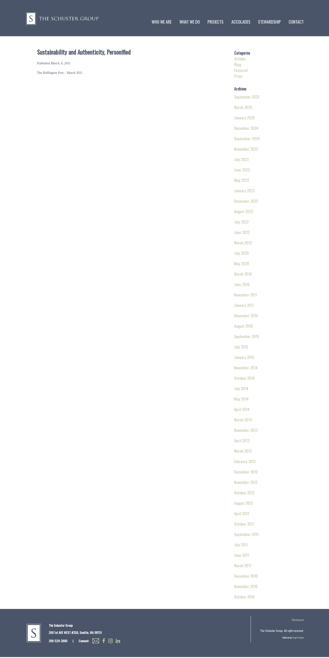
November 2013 (245, 431)
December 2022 (246, 202)
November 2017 (245, 296)
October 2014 (244, 379)
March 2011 (242, 566)
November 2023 (246, 150)
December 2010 (246, 577)
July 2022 (241, 223)
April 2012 (241, 514)
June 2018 (241, 285)
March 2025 (243, 108)
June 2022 (242, 233)
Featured (241, 71)
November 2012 (245, 483)
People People (298, 638)
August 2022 (243, 212)
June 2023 (242, 171)
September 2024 (247, 139)
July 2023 (241, 160)
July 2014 (241, 389)
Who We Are (162, 22)
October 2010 (244, 598)
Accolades (240, 22)
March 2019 (243, 275)
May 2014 (241, 400)
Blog (237, 65)
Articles (240, 59)
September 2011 (246, 535)
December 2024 (246, 129)
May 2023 (241, 181)
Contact (296, 22)
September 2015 (246, 337)
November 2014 (246, 368)
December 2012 (246, 473)
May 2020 (241, 264)
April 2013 (241, 441)
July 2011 (241, 546)
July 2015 (241, 348)
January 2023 (244, 191)
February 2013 (245, 462)
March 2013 (243, 452)
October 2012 (244, 493)
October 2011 (244, 525)
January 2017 (244, 306)
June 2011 (241, 556)
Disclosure (298, 621)
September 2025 (246, 98)
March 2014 (243, 421)
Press (238, 77)
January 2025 (244, 119)
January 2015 (244, 358)
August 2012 (243, 504)
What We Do (189, 22)
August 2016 (243, 327)
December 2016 (246, 316)
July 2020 (241, 254)
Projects (216, 22)
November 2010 (246, 587)
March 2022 (243, 243)
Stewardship (269, 22)
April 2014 (241, 410)
